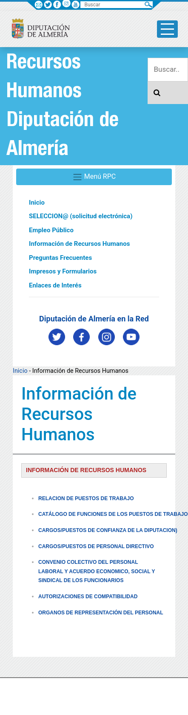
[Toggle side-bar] (167, 29)
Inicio (37, 202)
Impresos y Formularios (63, 271)
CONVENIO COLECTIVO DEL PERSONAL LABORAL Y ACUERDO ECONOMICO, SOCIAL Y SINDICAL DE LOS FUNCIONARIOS (96, 571)
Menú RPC (94, 177)
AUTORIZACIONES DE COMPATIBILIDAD (87, 597)
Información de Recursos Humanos (79, 244)
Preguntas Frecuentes (60, 258)
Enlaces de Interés (55, 285)
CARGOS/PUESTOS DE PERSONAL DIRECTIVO (96, 546)
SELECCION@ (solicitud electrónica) (80, 216)
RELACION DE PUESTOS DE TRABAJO (86, 498)
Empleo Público (51, 230)
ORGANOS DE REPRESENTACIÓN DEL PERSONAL (100, 613)
